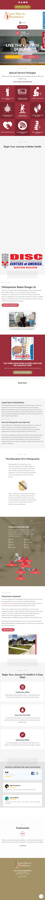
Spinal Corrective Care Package (7, 99)
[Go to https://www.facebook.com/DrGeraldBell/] (19, 3)
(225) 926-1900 (22, 876)
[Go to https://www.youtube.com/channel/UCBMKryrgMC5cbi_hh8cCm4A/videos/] (24, 3)
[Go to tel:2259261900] (22, 33)
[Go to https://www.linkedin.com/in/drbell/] (26, 3)
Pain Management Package (7, 132)
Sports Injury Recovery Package (22, 116)
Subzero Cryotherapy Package (22, 133)
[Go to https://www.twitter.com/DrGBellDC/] (21, 3)
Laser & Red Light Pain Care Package (7, 116)
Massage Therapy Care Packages (37, 116)
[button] (10, 305)
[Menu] (22, 22)
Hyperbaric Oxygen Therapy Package (22, 99)
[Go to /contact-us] (22, 691)
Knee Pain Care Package (37, 98)
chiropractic (6, 603)
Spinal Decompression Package (37, 133)
